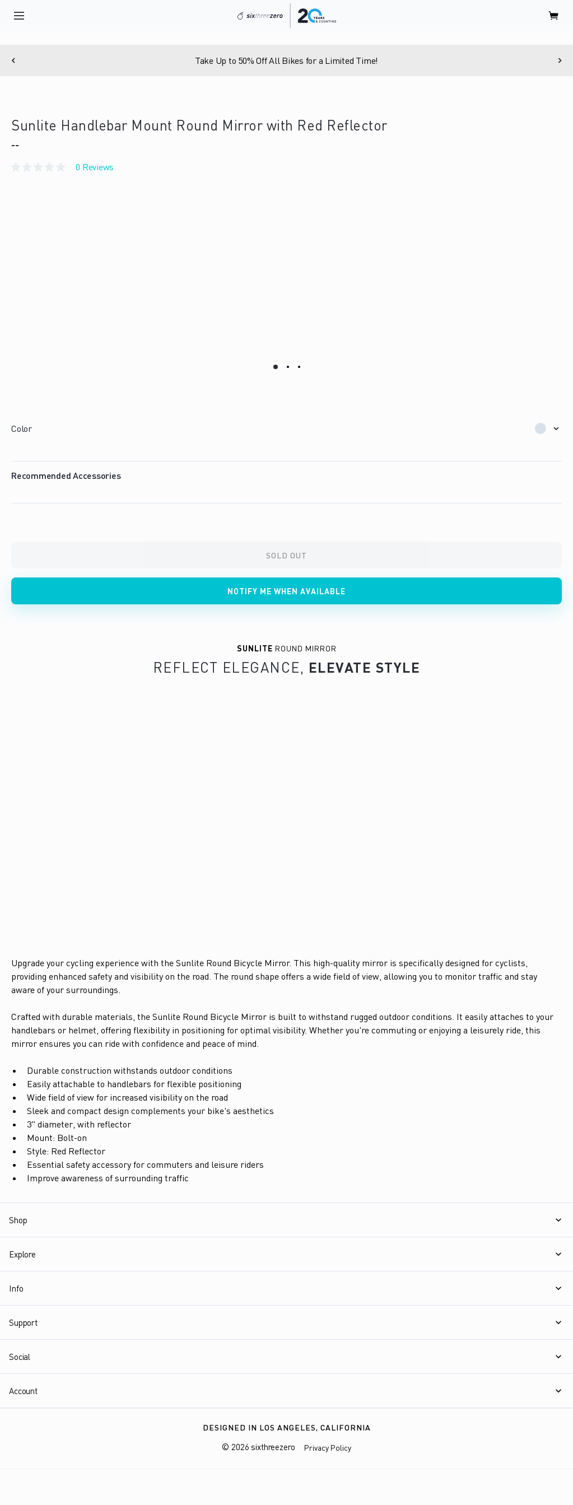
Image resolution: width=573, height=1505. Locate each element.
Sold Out (286, 555)
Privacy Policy (327, 1447)
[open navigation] (19, 15)
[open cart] (554, 15)
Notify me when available (286, 591)
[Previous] (13, 60)
